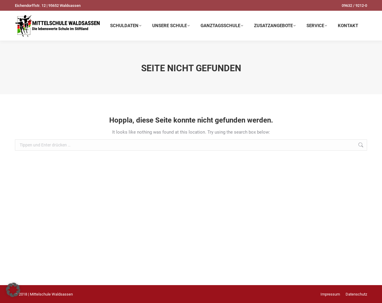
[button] (13, 290)
